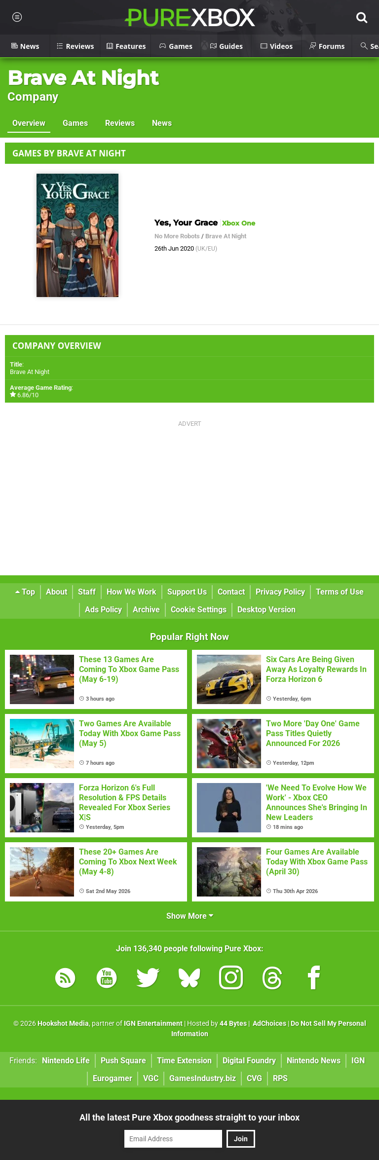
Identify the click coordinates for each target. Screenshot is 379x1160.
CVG (254, 1078)
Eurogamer (112, 1078)
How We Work (131, 592)
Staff (87, 592)
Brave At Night (82, 78)
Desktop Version (266, 609)
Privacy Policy (280, 592)
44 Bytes (233, 1023)
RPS (280, 1078)
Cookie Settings (199, 609)
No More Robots (177, 236)
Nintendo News (314, 1060)
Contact (231, 592)
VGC (150, 1078)
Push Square (123, 1060)
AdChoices (268, 1023)
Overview (28, 123)
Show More (189, 916)
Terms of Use (340, 592)
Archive (146, 609)
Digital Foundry (249, 1060)
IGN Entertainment (153, 1023)
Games (75, 123)
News (162, 123)
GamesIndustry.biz (202, 1078)
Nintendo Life (66, 1060)
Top (25, 592)
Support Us (187, 592)
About (56, 592)
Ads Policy (103, 609)
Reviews (120, 123)
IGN (358, 1060)
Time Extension (184, 1060)
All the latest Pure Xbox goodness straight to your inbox (189, 1117)
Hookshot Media (63, 1023)
